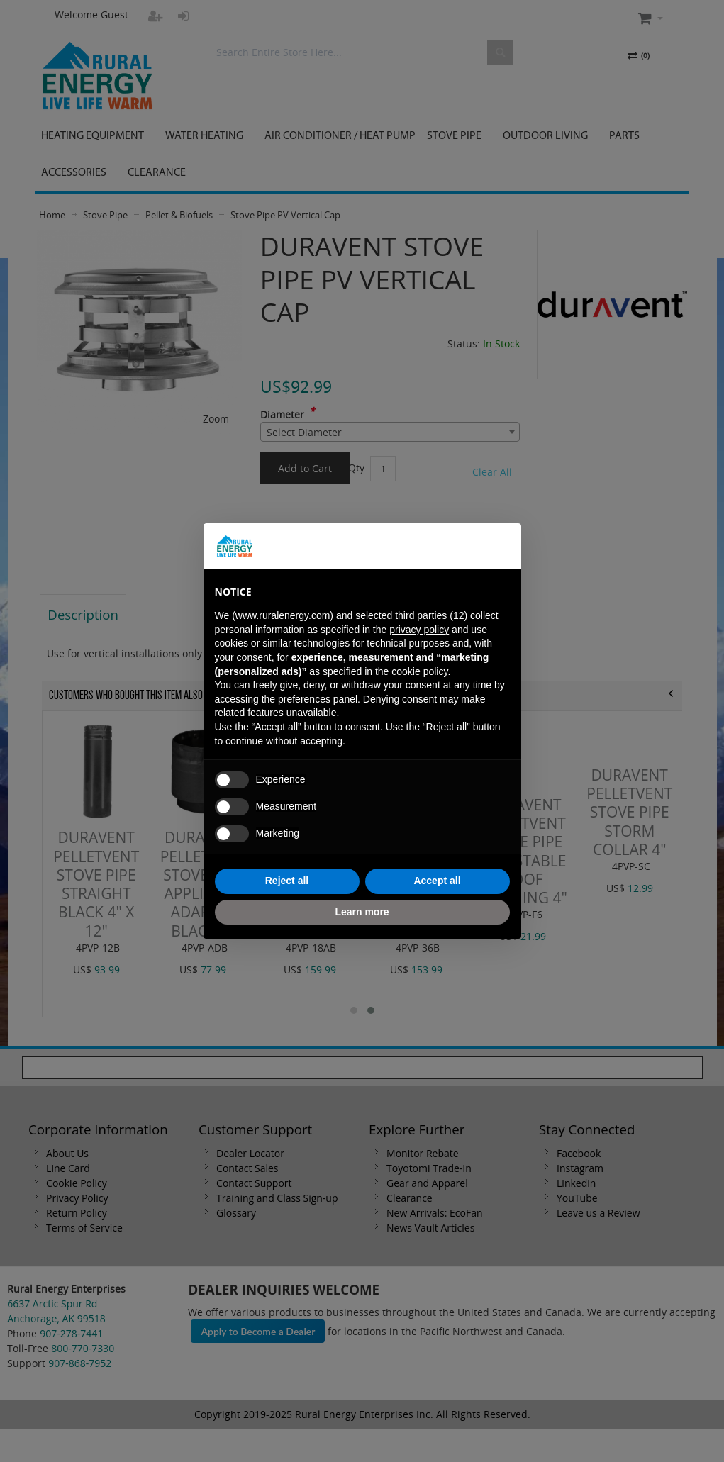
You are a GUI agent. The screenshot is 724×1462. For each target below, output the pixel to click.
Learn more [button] (362, 911)
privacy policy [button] (419, 629)
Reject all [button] (286, 880)
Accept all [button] (436, 880)
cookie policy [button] (419, 671)
